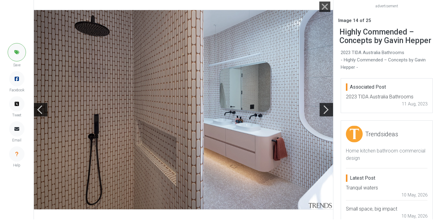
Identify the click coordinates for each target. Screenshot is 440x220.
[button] (17, 52)
